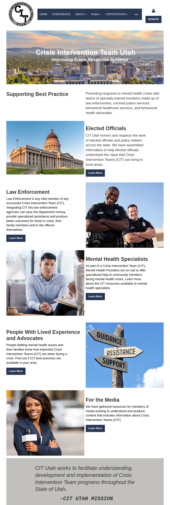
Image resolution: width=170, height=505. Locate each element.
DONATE (153, 19)
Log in (153, 10)
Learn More (95, 172)
